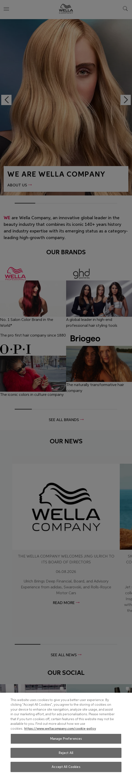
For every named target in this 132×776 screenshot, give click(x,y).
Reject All (66, 753)
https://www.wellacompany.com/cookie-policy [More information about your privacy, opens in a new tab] (60, 729)
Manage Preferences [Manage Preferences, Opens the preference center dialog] (66, 738)
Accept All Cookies (66, 767)
